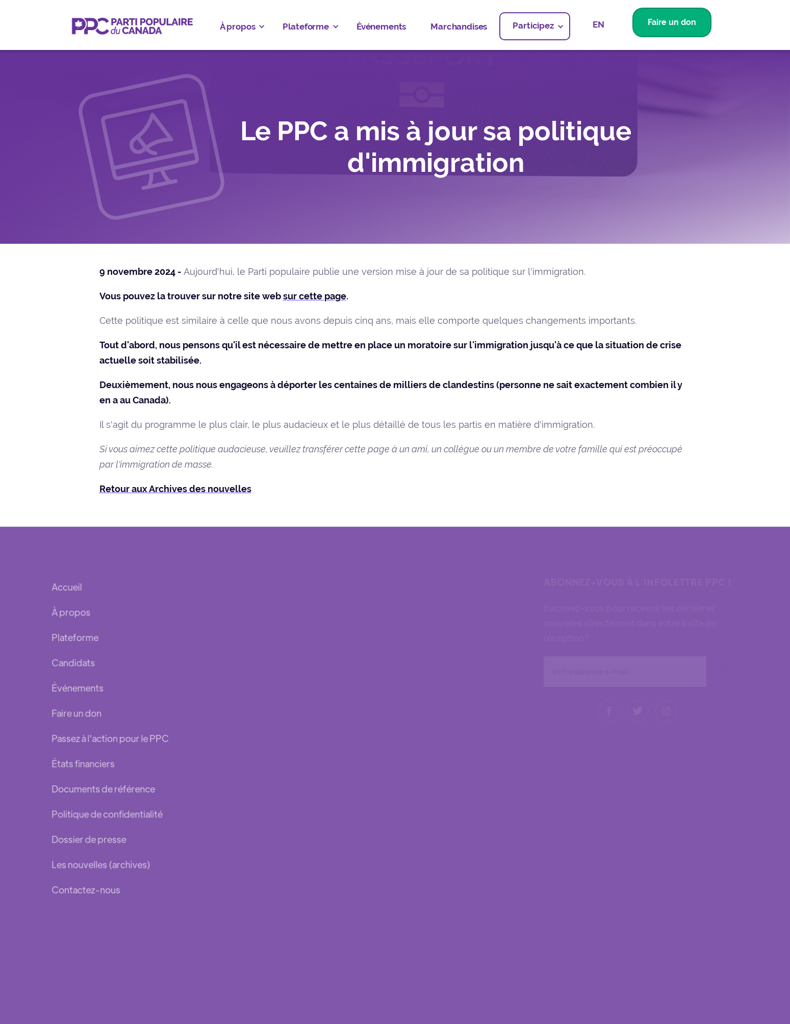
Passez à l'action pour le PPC (110, 738)
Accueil (67, 588)
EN (598, 24)
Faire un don (672, 22)
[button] (239, 26)
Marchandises (458, 26)
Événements (381, 26)
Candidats (73, 663)
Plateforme (75, 638)
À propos (71, 613)
